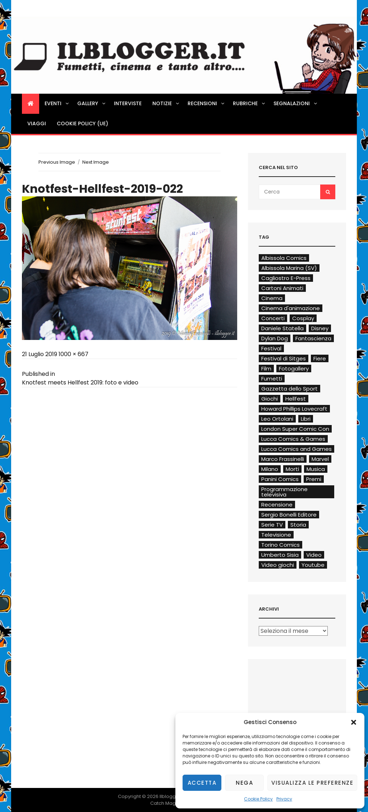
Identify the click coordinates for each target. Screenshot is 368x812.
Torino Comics (280, 545)
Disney (319, 328)
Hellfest (295, 398)
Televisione (276, 534)
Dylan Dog (274, 338)
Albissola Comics (284, 258)
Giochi (269, 398)
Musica (316, 469)
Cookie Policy (258, 799)
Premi (313, 479)
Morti (292, 469)
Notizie (166, 103)
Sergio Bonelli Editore (289, 514)
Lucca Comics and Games (296, 449)
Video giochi (277, 565)
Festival (271, 348)
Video (314, 555)
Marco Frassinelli (282, 459)
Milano (269, 469)
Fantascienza (313, 338)
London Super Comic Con (295, 429)
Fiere (319, 358)
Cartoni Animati (282, 288)
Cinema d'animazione (290, 308)
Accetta (202, 783)
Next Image (95, 162)
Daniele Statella (282, 328)
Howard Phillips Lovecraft (294, 408)
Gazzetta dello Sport (289, 388)
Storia (298, 524)
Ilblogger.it (172, 796)
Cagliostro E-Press (285, 278)
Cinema (271, 298)
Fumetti (271, 378)
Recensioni (206, 103)
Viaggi (36, 123)
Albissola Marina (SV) (289, 268)
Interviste (128, 103)
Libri (305, 419)
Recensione (277, 504)
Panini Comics (280, 479)
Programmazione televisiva (284, 491)
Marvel (320, 459)
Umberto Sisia (280, 555)
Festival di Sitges (283, 358)
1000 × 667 (73, 354)
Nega (244, 783)
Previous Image (56, 162)
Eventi (57, 103)
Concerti (273, 318)
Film (266, 368)
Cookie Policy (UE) (82, 123)
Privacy (284, 799)
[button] (353, 722)
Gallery (91, 103)
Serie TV (272, 524)
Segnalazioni (295, 103)
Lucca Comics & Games (293, 439)
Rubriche (249, 103)
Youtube (313, 565)
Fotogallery (294, 368)
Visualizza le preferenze (312, 783)
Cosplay (303, 318)
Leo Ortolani (277, 419)
